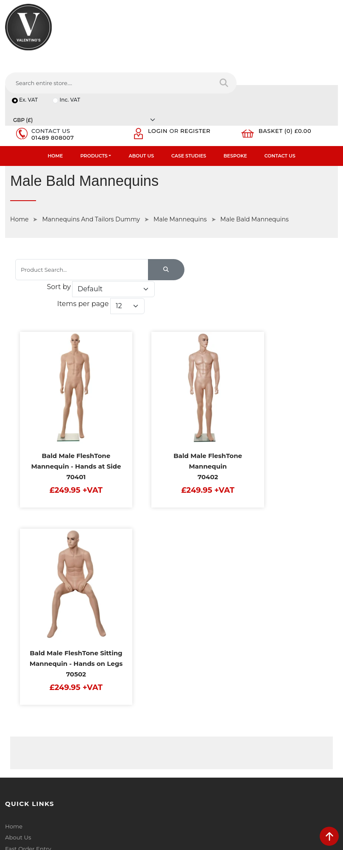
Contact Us (280, 100)
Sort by (211, 210)
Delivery (188, 534)
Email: (185, 712)
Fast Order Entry (27, 556)
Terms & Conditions (203, 556)
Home (55, 100)
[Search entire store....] (217, 37)
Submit (310, 791)
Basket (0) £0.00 (287, 74)
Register (198, 74)
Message (189, 749)
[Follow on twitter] (28, 783)
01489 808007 (54, 81)
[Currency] (267, 61)
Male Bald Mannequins (254, 164)
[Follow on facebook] (12, 783)
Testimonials (22, 567)
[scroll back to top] (329, 836)
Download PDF (26, 600)
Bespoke (235, 100)
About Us (141, 100)
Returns (188, 567)
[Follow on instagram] (91, 783)
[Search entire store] (326, 37)
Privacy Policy (195, 545)
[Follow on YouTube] (60, 783)
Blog (11, 622)
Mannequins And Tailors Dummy (91, 164)
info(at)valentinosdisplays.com (58, 728)
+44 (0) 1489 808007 (45, 764)
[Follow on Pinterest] (76, 783)
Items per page (235, 226)
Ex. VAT (29, 61)
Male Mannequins (180, 164)
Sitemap (188, 578)
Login (160, 74)
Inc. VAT (71, 61)
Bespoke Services (29, 578)
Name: (186, 674)
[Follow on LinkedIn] (44, 783)
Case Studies (188, 100)
